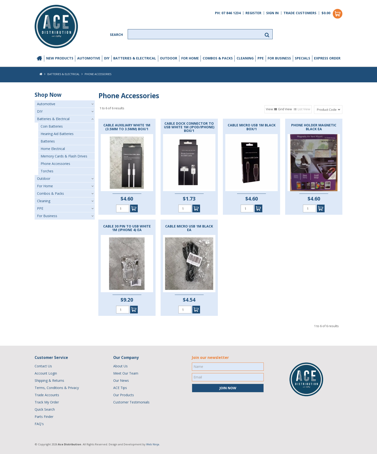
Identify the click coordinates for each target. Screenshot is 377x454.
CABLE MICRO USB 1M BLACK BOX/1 (252, 127)
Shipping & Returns (49, 380)
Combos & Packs (218, 58)
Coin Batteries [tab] (52, 126)
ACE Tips (120, 387)
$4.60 (126, 198)
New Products (59, 58)
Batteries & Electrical (134, 58)
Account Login (46, 373)
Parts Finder (44, 416)
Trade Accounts (47, 395)
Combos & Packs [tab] (50, 193)
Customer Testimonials (131, 402)
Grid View (285, 109)
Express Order (327, 58)
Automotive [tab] (46, 104)
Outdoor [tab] (43, 178)
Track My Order (47, 402)
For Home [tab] (45, 186)
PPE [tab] (40, 208)
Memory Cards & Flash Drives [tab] (64, 156)
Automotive (88, 58)
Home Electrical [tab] (53, 148)
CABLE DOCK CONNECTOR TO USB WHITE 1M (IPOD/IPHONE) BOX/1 (189, 127)
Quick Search (45, 409)
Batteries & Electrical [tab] (53, 119)
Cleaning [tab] (43, 201)
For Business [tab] (47, 216)
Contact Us (43, 366)
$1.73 (189, 198)
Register (253, 13)
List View (304, 109)
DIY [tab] (40, 111)
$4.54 (189, 299)
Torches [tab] (47, 171)
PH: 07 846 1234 (228, 13)
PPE (261, 58)
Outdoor (168, 58)
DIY (106, 58)
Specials (302, 58)
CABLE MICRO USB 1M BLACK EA (189, 228)
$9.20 (126, 299)
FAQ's (39, 424)
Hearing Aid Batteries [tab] (57, 133)
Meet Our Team (125, 373)
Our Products (123, 395)
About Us (120, 366)
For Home (190, 58)
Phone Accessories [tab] (55, 163)
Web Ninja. (153, 444)
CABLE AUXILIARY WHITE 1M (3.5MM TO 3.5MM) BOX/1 (126, 127)
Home (39, 58)
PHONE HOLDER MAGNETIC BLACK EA (313, 127)
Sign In (272, 13)
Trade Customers (299, 13)
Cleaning (245, 58)
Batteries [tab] (48, 141)
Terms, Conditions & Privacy (57, 387)
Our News (121, 380)
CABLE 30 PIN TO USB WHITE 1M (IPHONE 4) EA (127, 228)
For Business (279, 58)
